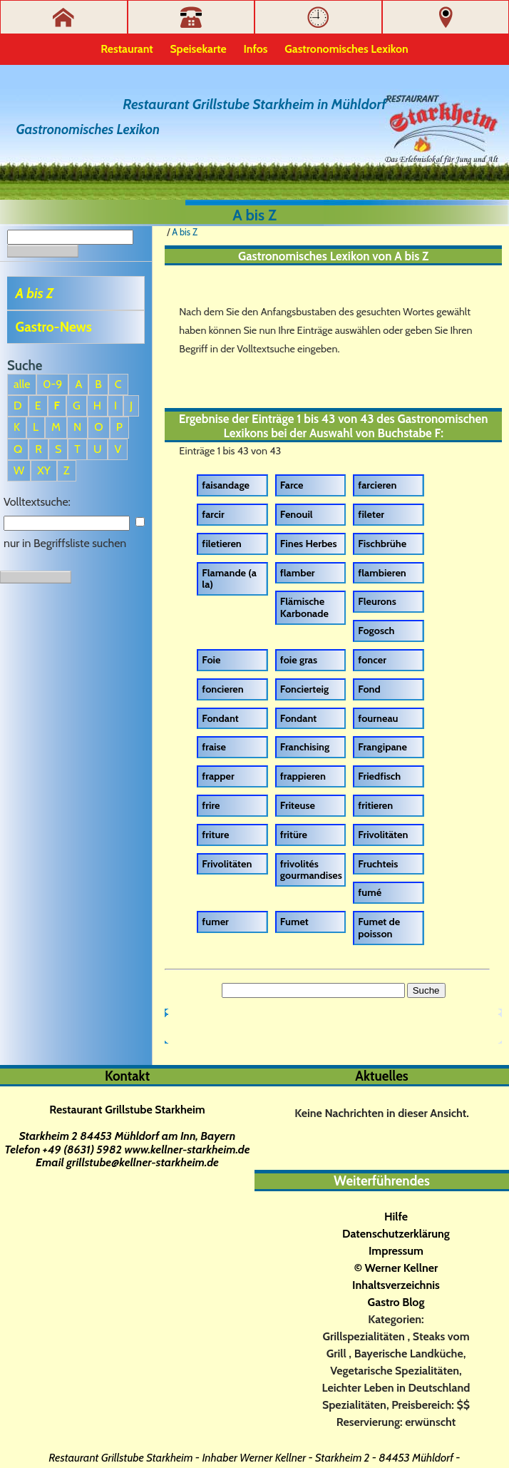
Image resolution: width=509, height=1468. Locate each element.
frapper (218, 776)
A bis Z (35, 293)
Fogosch (376, 630)
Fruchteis (378, 863)
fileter (371, 514)
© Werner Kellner (396, 1268)
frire (211, 805)
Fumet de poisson (379, 927)
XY (44, 470)
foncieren (222, 689)
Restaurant (127, 49)
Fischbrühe (382, 543)
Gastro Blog (396, 1302)
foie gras (298, 659)
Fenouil (296, 514)
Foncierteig (304, 689)
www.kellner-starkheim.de (187, 1149)
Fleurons (377, 601)
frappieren (303, 776)
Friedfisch (379, 776)
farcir (213, 514)
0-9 (52, 384)
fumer (215, 921)
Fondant (220, 718)
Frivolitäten (383, 834)
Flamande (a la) (229, 578)
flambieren (382, 572)
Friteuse (297, 805)
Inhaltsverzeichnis (396, 1285)
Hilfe (396, 1216)
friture (215, 834)
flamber (297, 572)
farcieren (377, 485)
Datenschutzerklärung (396, 1233)
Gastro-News (54, 326)
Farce (292, 485)
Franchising (304, 746)
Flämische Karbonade (304, 607)
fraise (214, 746)
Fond (369, 689)
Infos (256, 49)
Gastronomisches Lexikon (346, 49)
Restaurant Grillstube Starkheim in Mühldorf (254, 104)
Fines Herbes (308, 543)
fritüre (293, 834)
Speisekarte (198, 49)
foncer (372, 659)
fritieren (375, 805)
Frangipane (382, 746)
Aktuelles (381, 1076)
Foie (211, 659)
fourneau (378, 718)
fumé (369, 892)
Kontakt (127, 1076)
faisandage (226, 485)
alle (22, 384)
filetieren (221, 543)
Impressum (396, 1251)
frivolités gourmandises (311, 869)
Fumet (294, 921)
